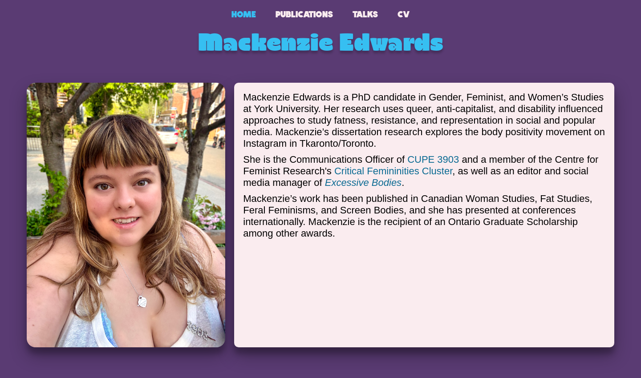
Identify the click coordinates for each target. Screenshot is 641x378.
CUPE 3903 (433, 159)
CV (404, 14)
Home (243, 14)
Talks (365, 14)
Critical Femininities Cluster (393, 171)
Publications (304, 14)
